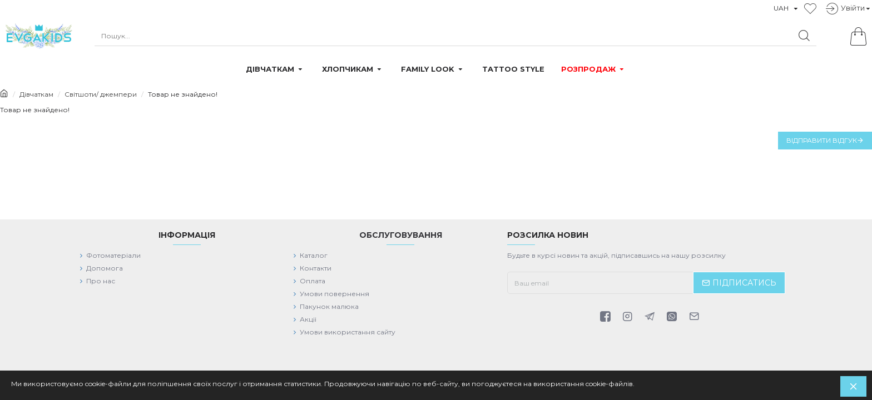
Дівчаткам (36, 94)
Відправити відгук (821, 140)
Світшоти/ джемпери (101, 94)
